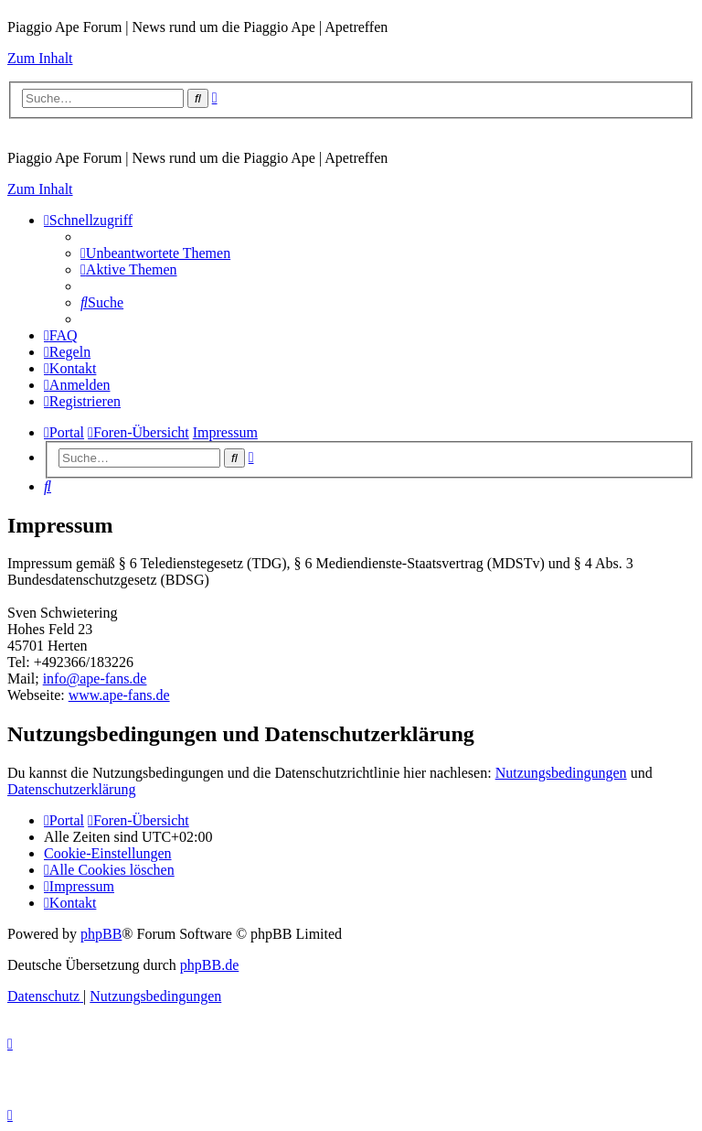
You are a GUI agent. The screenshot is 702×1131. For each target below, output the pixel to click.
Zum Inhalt (40, 58)
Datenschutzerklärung (71, 789)
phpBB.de (209, 965)
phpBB (101, 934)
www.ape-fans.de (119, 695)
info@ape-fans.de (95, 678)
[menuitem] (155, 253)
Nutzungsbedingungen (561, 773)
